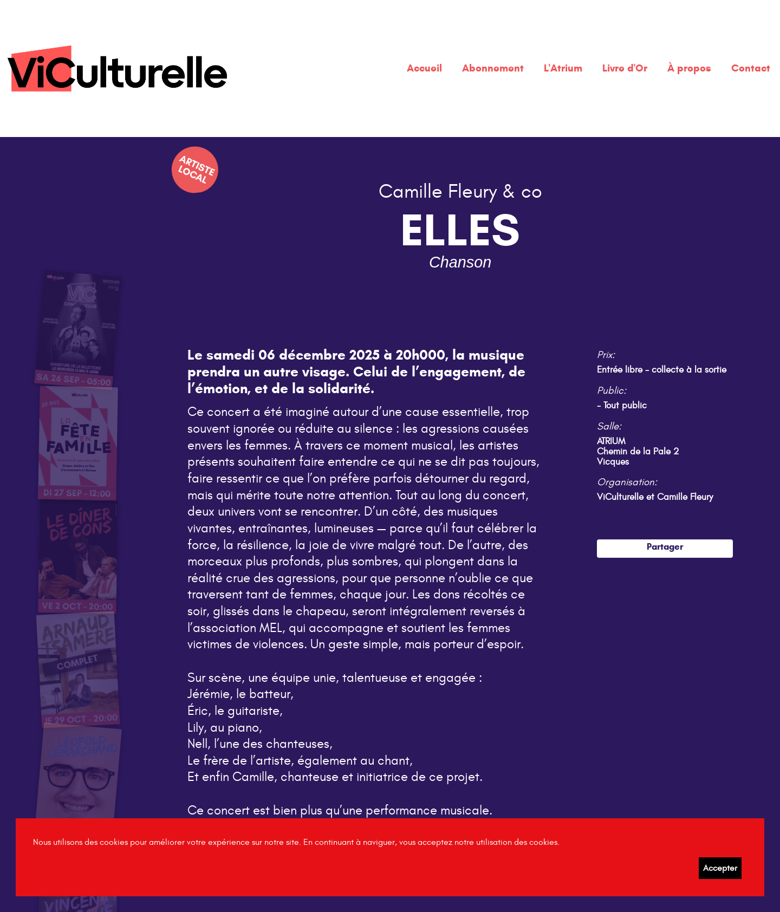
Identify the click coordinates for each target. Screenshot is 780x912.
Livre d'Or (624, 68)
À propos (689, 68)
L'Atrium (563, 68)
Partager (665, 546)
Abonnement (493, 68)
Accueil (424, 68)
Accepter (720, 868)
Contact (750, 68)
